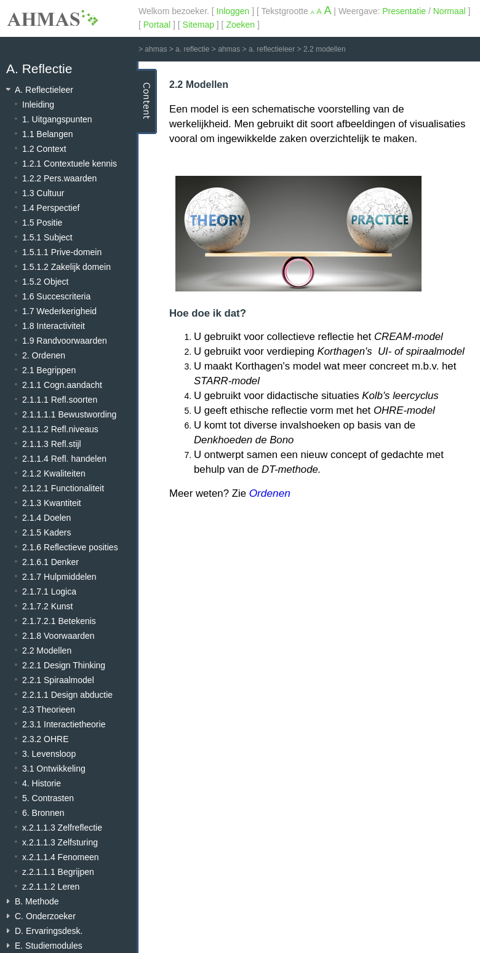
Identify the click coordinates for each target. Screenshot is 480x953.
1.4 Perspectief (50, 208)
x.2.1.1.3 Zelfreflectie (62, 827)
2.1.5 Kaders (46, 532)
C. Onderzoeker (45, 916)
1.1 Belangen (47, 134)
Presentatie (404, 11)
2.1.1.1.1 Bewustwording (69, 414)
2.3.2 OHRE (45, 739)
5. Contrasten (48, 798)
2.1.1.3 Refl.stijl (51, 444)
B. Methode (37, 901)
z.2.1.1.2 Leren (50, 887)
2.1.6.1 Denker (50, 562)
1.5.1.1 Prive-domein (62, 252)
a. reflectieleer (272, 49)
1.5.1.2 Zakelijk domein (66, 267)
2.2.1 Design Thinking (63, 665)
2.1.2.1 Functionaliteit (63, 488)
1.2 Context (44, 149)
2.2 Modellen (46, 650)
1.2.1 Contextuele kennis (69, 163)
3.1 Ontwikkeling (54, 768)
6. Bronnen (43, 813)
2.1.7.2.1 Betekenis (59, 621)
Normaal (449, 11)
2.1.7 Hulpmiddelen (59, 577)
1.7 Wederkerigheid (59, 311)
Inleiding (38, 104)
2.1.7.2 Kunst (47, 606)
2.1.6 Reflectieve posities (70, 547)
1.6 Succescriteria (56, 296)
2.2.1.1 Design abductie (67, 695)
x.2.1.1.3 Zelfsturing (60, 842)
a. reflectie (192, 49)
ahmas (156, 49)
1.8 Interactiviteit (53, 326)
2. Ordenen (43, 355)
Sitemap (198, 25)
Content (147, 101)
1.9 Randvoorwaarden (64, 341)
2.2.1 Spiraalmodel (58, 680)
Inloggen (233, 11)
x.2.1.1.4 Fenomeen (60, 857)
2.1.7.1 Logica (49, 591)
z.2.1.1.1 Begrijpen (58, 872)
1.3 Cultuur (43, 193)
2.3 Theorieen (48, 709)
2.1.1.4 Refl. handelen (64, 459)
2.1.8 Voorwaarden (58, 636)
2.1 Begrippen (49, 370)
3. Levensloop (49, 754)
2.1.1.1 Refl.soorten (59, 400)
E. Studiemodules (48, 946)
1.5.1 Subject (47, 237)
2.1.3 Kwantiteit (51, 503)
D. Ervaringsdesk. (48, 931)
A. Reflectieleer (44, 90)
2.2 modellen (324, 49)
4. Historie (41, 783)
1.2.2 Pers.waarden (59, 178)
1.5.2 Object (45, 282)
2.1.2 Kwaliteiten (54, 473)
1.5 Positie (42, 222)
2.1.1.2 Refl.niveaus (60, 429)
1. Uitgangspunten (57, 119)
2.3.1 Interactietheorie (63, 724)
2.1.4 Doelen (46, 518)
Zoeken (240, 25)
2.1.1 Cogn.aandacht (62, 385)
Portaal (156, 25)
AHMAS (52, 18)
